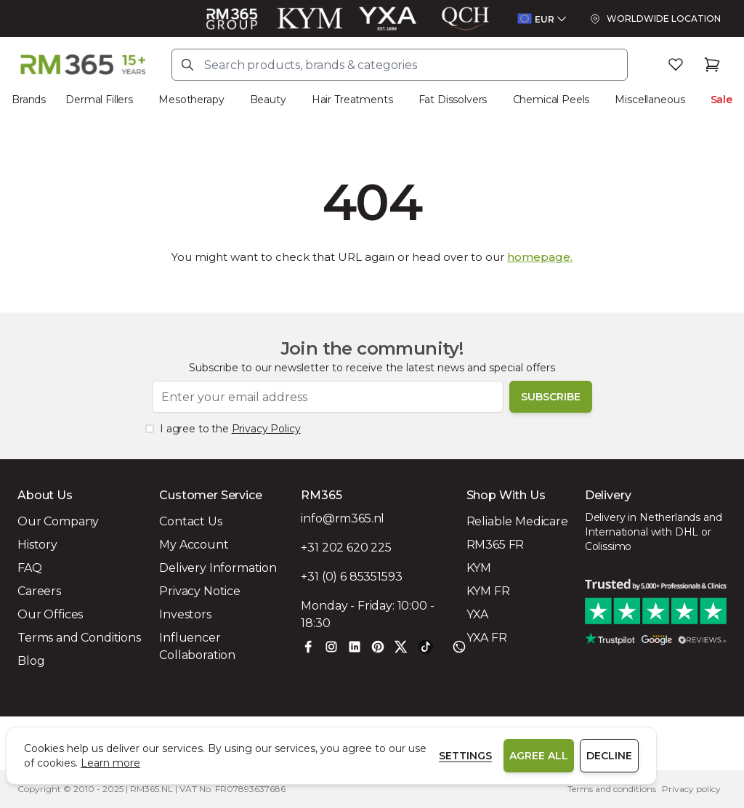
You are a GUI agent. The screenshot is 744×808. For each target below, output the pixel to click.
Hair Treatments (352, 99)
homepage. (540, 257)
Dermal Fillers (99, 99)
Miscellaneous (649, 99)
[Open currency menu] (542, 19)
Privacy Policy (266, 428)
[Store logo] (82, 65)
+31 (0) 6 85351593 (351, 576)
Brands (29, 99)
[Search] (187, 64)
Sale (721, 99)
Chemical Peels (551, 99)
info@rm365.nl (342, 518)
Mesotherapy (191, 99)
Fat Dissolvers (453, 99)
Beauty (268, 99)
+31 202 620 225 (346, 547)
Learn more (110, 762)
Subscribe (551, 396)
